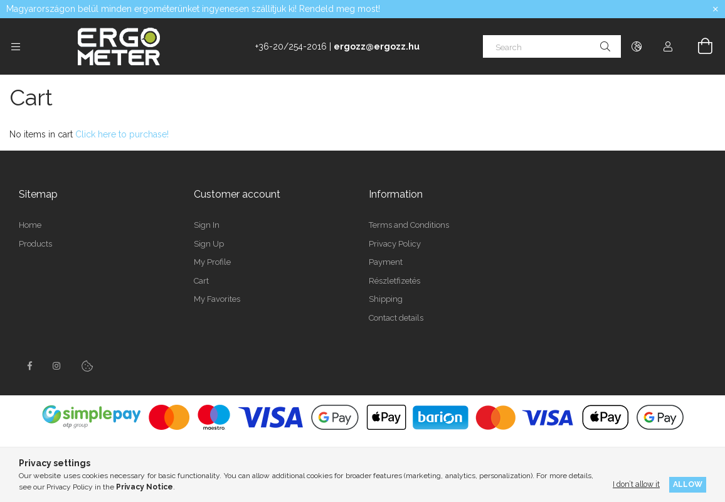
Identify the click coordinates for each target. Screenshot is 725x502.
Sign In (207, 225)
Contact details (396, 318)
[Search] (552, 46)
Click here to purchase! (122, 134)
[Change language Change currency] (636, 46)
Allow (687, 484)
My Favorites (217, 299)
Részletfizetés (394, 281)
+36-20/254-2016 (291, 46)
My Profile (212, 262)
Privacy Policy (395, 243)
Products (35, 243)
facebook (29, 365)
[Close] (715, 9)
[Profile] (668, 46)
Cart (201, 281)
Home (30, 225)
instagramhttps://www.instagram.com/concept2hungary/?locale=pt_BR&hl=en (57, 365)
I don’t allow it (636, 484)
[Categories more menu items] (15, 46)
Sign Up (209, 243)
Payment (386, 262)
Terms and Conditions (409, 225)
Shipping (386, 299)
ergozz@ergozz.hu (377, 46)
